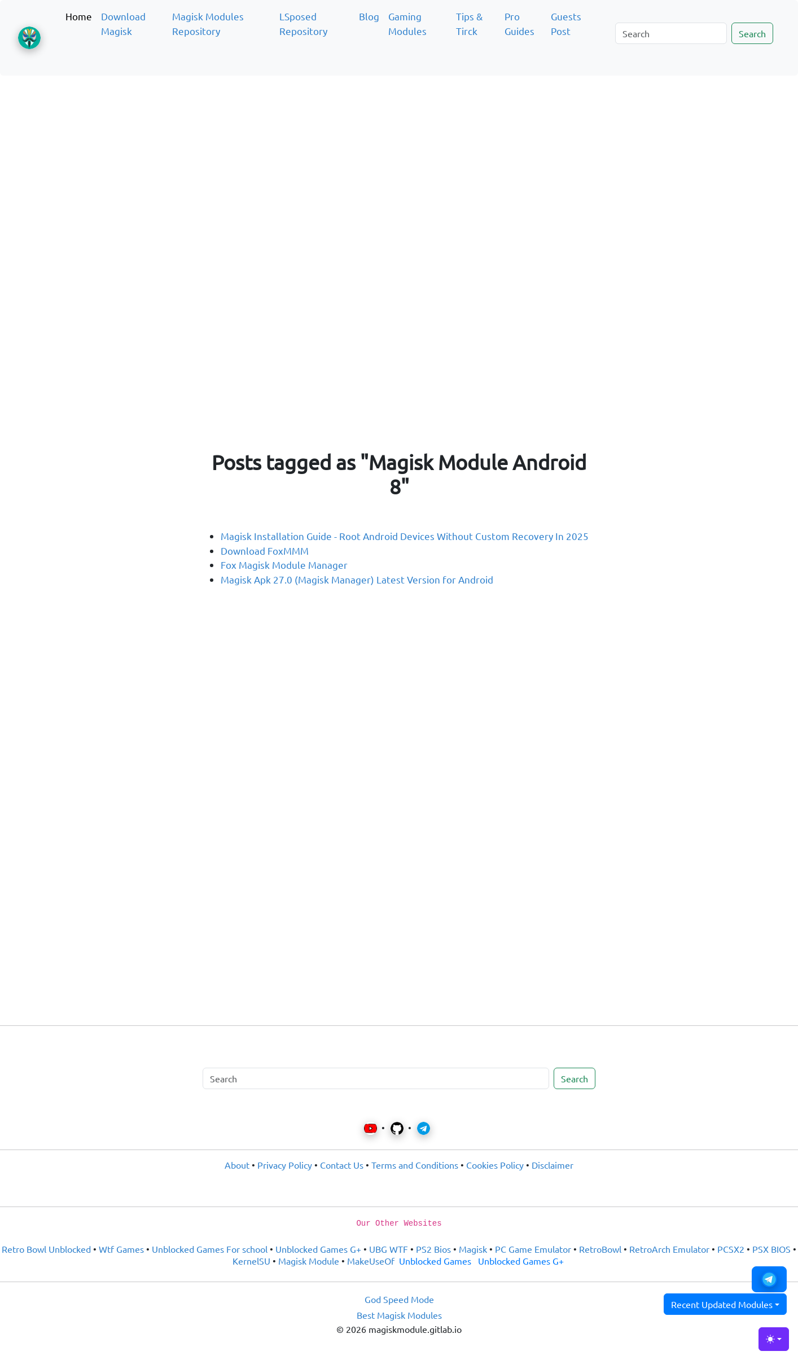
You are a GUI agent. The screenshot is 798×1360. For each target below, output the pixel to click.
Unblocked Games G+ (318, 1248)
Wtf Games (121, 1248)
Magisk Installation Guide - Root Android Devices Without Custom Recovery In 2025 (405, 536)
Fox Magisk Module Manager (284, 565)
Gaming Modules (407, 23)
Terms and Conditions (414, 1164)
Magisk (473, 1248)
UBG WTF (388, 1248)
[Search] (671, 33)
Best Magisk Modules (399, 1314)
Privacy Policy (284, 1164)
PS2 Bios (433, 1248)
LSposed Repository (303, 23)
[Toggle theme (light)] (773, 1339)
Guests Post (566, 23)
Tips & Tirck (469, 23)
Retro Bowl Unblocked (46, 1248)
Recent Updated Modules (722, 1304)
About (237, 1164)
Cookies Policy (495, 1164)
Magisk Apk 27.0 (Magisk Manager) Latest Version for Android (357, 579)
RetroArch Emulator (669, 1248)
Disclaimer (552, 1164)
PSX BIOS (771, 1248)
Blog (369, 16)
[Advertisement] (399, 138)
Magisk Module (308, 1260)
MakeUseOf (370, 1260)
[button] (769, 1279)
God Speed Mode (399, 1299)
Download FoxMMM (265, 550)
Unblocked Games (435, 1260)
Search (752, 33)
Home (78, 16)
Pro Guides (519, 23)
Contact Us (341, 1164)
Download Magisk (123, 23)
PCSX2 (730, 1248)
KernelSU (251, 1260)
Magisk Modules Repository (208, 23)
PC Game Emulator (533, 1248)
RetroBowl (600, 1248)
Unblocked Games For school (210, 1248)
